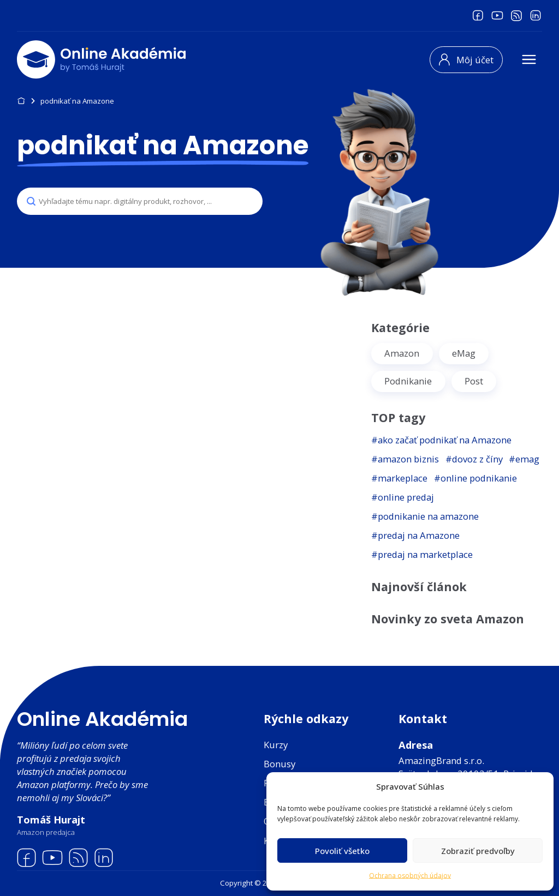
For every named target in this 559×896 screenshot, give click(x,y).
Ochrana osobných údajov (410, 875)
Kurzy (276, 744)
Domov (21, 101)
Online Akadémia (102, 719)
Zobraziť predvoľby (478, 850)
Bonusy (279, 763)
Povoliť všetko (342, 850)
